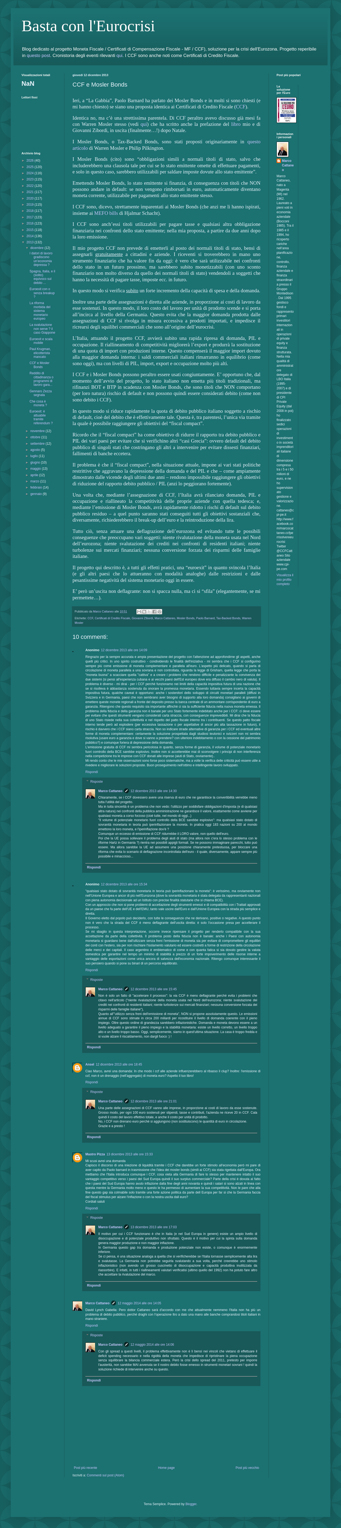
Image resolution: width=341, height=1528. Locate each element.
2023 (31, 179)
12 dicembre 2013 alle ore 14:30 (153, 791)
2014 (31, 236)
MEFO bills (106, 213)
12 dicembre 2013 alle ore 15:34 (124, 884)
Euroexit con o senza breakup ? (42, 293)
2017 (31, 217)
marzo (35, 481)
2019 (31, 204)
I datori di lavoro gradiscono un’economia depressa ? (41, 259)
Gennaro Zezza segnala (41, 393)
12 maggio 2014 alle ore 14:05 (139, 1303)
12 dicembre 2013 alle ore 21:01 (153, 1101)
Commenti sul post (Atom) (105, 1475)
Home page (166, 1468)
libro (236, 124)
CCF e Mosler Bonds (39, 365)
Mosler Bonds (185, 618)
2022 (31, 186)
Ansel (89, 1064)
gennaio (36, 494)
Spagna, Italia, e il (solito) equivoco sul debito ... (42, 277)
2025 (31, 167)
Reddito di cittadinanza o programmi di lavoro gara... (41, 379)
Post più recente (85, 1468)
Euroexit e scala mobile (41, 341)
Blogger (191, 1504)
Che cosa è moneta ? (38, 403)
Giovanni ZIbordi (142, 618)
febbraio (36, 487)
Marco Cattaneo (165, 618)
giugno (35, 462)
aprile (34, 475)
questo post (38, 55)
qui (119, 55)
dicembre (37, 248)
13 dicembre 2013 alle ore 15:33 (130, 1154)
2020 (31, 198)
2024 (31, 173)
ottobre (35, 437)
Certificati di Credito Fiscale (112, 618)
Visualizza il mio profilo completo (285, 579)
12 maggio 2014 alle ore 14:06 (152, 1345)
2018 (31, 211)
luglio (34, 456)
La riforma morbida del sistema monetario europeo (40, 310)
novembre (38, 431)
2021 (31, 192)
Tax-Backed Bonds (228, 618)
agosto (35, 450)
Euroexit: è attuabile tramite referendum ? (41, 417)
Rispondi (91, 772)
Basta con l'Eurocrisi (88, 26)
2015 (31, 230)
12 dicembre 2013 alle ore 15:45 (153, 989)
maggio (36, 469)
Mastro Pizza (95, 1154)
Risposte (96, 781)
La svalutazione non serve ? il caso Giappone (42, 328)
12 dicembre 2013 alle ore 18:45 (119, 1064)
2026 (31, 160)
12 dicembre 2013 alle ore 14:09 (124, 650)
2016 (31, 223)
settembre (38, 444)
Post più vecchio (247, 1468)
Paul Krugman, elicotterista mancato (40, 353)
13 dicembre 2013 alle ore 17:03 (153, 1227)
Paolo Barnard (205, 618)
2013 (31, 242)
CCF (240, 106)
